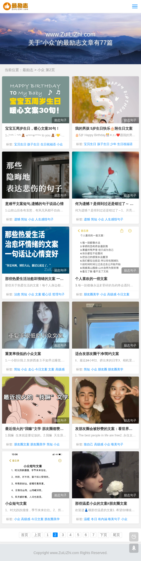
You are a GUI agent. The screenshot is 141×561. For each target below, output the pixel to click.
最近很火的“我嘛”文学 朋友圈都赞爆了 (35, 429)
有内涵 (102, 519)
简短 (24, 219)
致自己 (88, 444)
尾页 (116, 535)
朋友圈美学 (91, 294)
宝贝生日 (20, 144)
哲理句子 (58, 294)
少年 (113, 144)
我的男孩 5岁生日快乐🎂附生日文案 (104, 128)
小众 (60, 144)
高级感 (111, 294)
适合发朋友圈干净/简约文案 (97, 354)
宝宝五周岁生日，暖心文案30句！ (32, 128)
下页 (103, 535)
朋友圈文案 (21, 444)
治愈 (17, 294)
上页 (37, 535)
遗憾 (17, 219)
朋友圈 (102, 369)
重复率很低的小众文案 (23, 354)
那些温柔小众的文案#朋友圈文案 (101, 503)
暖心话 (46, 294)
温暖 (87, 519)
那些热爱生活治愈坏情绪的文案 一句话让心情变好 (35, 279)
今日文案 (123, 294)
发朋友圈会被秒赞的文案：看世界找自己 (105, 429)
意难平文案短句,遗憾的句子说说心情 (34, 204)
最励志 (28, 70)
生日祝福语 (48, 144)
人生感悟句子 (44, 219)
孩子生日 (33, 144)
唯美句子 (117, 444)
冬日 (94, 519)
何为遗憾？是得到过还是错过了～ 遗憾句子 (105, 204)
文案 (38, 294)
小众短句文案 (16, 503)
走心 (31, 369)
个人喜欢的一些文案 (91, 279)
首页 (24, 535)
